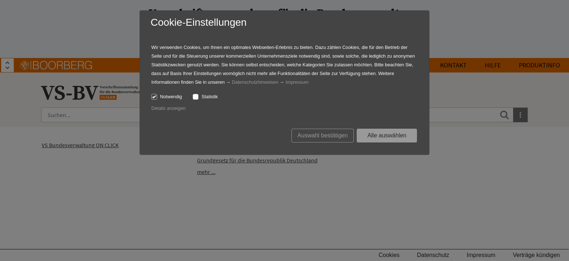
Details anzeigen (168, 108)
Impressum (297, 82)
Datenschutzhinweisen (255, 82)
